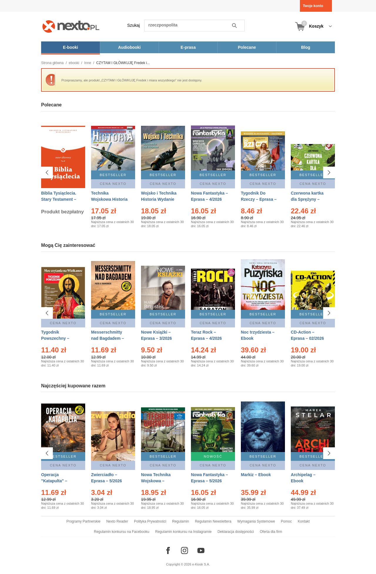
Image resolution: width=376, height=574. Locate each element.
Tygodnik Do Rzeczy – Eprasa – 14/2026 (258, 199)
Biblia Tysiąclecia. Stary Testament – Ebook (58, 199)
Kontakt (304, 521)
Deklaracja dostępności (235, 532)
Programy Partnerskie (83, 521)
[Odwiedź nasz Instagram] (184, 550)
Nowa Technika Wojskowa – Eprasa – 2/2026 (156, 480)
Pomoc (286, 521)
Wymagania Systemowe (256, 521)
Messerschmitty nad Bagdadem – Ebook (107, 338)
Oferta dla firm (271, 532)
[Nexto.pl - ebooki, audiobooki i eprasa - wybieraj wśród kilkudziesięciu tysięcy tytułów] (71, 26)
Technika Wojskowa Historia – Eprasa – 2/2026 (109, 199)
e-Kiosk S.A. (201, 564)
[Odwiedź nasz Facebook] (168, 550)
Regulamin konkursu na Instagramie (183, 532)
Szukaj (133, 25)
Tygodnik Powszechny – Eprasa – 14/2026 (57, 338)
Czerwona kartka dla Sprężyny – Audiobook (307, 199)
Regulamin (180, 521)
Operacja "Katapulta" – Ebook (54, 480)
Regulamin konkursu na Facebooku (122, 532)
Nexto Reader (117, 521)
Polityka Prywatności (150, 521)
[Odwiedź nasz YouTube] (201, 550)
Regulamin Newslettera (213, 521)
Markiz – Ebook (256, 474)
